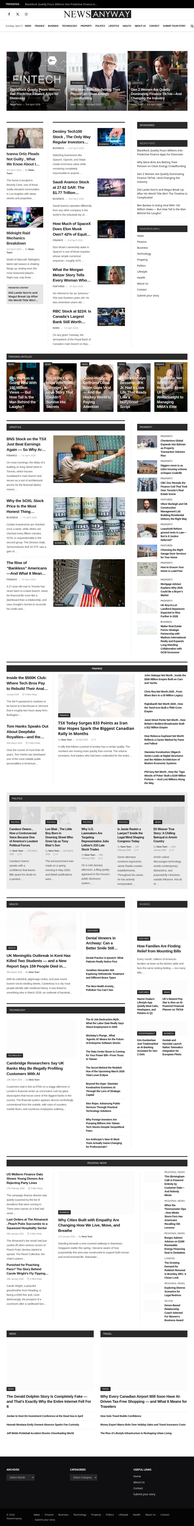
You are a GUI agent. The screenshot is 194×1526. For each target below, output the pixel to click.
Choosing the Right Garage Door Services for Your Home (173, 553)
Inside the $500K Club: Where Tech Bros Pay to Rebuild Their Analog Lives (28, 683)
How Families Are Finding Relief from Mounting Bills (159, 948)
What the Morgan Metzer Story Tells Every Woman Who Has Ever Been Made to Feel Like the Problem (71, 275)
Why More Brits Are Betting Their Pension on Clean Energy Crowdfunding (95, 94)
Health (127, 25)
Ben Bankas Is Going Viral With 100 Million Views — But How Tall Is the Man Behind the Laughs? (161, 209)
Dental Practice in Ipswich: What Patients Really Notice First (104, 959)
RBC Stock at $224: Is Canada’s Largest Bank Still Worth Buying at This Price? (72, 317)
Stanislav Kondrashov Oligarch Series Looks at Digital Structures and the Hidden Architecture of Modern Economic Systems (163, 758)
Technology (69, 25)
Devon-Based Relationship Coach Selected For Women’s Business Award (173, 1313)
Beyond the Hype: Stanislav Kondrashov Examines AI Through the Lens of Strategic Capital (103, 1089)
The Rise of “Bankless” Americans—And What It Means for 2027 (27, 568)
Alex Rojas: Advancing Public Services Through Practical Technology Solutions (103, 1107)
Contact (154, 25)
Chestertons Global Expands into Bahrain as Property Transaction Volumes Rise (173, 448)
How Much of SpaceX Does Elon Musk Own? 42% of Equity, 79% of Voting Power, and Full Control (72, 229)
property (146, 427)
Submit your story (174, 25)
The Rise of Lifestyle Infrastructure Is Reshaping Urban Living (136, 1433)
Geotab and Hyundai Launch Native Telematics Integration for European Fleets (172, 1047)
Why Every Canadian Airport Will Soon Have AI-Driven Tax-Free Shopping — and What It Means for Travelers (143, 1401)
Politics (100, 25)
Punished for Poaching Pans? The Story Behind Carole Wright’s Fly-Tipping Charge (26, 1269)
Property (86, 25)
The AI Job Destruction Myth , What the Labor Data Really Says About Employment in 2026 (105, 1023)
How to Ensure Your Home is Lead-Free (172, 569)
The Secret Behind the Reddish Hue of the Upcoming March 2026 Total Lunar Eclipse (105, 1071)
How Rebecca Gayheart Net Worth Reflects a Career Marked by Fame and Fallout (164, 740)
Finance (39, 25)
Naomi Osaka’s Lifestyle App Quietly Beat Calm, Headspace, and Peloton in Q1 (148, 1006)
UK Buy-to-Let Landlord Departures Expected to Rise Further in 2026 (172, 611)
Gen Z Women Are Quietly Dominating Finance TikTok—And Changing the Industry (156, 94)
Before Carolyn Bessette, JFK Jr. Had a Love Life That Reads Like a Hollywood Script (133, 392)
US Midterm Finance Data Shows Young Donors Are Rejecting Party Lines (25, 1179)
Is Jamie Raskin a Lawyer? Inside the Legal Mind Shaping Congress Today (130, 835)
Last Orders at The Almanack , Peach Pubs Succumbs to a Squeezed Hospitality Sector (27, 1224)
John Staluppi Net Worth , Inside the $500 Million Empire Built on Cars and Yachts (165, 679)
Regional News (174, 1172)
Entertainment (147, 1033)
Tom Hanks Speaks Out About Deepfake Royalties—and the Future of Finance (27, 732)
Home (137, 1476)
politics (17, 798)
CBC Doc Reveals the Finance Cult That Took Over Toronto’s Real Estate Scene (174, 488)
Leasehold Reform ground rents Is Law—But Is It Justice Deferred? (173, 534)
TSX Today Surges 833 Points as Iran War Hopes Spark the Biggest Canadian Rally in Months (96, 728)
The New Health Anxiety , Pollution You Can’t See (100, 988)
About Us (140, 25)
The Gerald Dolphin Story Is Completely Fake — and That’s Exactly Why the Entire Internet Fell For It (49, 1401)
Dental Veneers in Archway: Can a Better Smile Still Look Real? (100, 943)
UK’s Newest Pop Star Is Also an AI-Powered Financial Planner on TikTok (173, 1004)
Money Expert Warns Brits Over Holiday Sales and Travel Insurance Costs (143, 1424)
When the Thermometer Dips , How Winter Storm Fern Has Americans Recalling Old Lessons (175, 1216)
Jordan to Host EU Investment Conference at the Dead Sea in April (45, 1416)
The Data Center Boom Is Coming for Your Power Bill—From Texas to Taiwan (105, 1055)
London (169, 1258)
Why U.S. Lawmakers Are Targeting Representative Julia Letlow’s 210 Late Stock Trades (95, 839)
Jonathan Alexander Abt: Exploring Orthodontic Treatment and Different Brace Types (105, 974)
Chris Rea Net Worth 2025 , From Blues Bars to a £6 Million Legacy (163, 693)
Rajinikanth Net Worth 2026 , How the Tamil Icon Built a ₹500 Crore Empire (163, 707)
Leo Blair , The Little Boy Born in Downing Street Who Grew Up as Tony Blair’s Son (59, 837)
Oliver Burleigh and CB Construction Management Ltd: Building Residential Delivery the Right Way (174, 511)
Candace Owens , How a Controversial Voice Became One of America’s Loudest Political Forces (23, 837)
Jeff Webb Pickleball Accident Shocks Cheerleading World (40, 1433)
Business (53, 25)
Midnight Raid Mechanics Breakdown (18, 238)
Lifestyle (114, 25)
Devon (168, 1301)
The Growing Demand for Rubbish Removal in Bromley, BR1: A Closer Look (175, 1270)
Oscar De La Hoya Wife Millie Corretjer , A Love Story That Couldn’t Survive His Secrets (59, 392)
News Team (16, 104)
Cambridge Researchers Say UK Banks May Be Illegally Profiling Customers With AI (35, 1068)
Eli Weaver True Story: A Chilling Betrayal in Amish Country (165, 835)
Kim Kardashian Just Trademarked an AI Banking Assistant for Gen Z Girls (147, 1047)
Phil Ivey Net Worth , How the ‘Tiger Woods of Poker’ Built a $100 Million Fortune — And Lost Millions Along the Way (165, 777)
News (28, 25)
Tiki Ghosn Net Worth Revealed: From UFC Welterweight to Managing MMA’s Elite (170, 392)
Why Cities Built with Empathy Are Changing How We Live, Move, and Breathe (89, 1225)
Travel (107, 1333)
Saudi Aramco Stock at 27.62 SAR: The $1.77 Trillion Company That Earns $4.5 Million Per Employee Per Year (71, 187)
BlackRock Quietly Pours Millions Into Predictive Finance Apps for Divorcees (62, 4)
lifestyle (15, 427)
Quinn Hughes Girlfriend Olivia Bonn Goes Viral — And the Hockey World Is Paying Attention (97, 392)
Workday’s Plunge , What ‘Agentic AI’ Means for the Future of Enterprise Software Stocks (105, 1039)
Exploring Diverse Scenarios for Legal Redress (174, 1291)
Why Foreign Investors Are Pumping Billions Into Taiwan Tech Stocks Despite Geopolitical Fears (105, 1125)
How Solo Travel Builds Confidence (120, 1416)
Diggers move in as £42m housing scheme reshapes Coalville (174, 469)
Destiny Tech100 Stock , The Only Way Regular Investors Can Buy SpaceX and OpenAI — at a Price (72, 137)
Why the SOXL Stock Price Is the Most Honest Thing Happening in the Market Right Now (25, 506)
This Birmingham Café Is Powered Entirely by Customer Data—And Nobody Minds (174, 1186)
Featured (13, 225)
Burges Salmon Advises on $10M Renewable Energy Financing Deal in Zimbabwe (174, 1245)
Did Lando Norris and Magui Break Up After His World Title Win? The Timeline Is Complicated (23, 296)
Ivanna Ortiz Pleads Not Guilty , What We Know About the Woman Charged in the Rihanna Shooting (23, 159)
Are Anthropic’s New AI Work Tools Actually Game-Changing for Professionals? (104, 1143)
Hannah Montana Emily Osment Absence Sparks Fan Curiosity (43, 1424)
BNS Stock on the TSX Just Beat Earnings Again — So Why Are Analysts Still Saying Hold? (26, 444)
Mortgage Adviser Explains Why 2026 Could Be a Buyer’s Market (172, 590)
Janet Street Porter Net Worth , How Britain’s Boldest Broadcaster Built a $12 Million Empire (165, 723)
